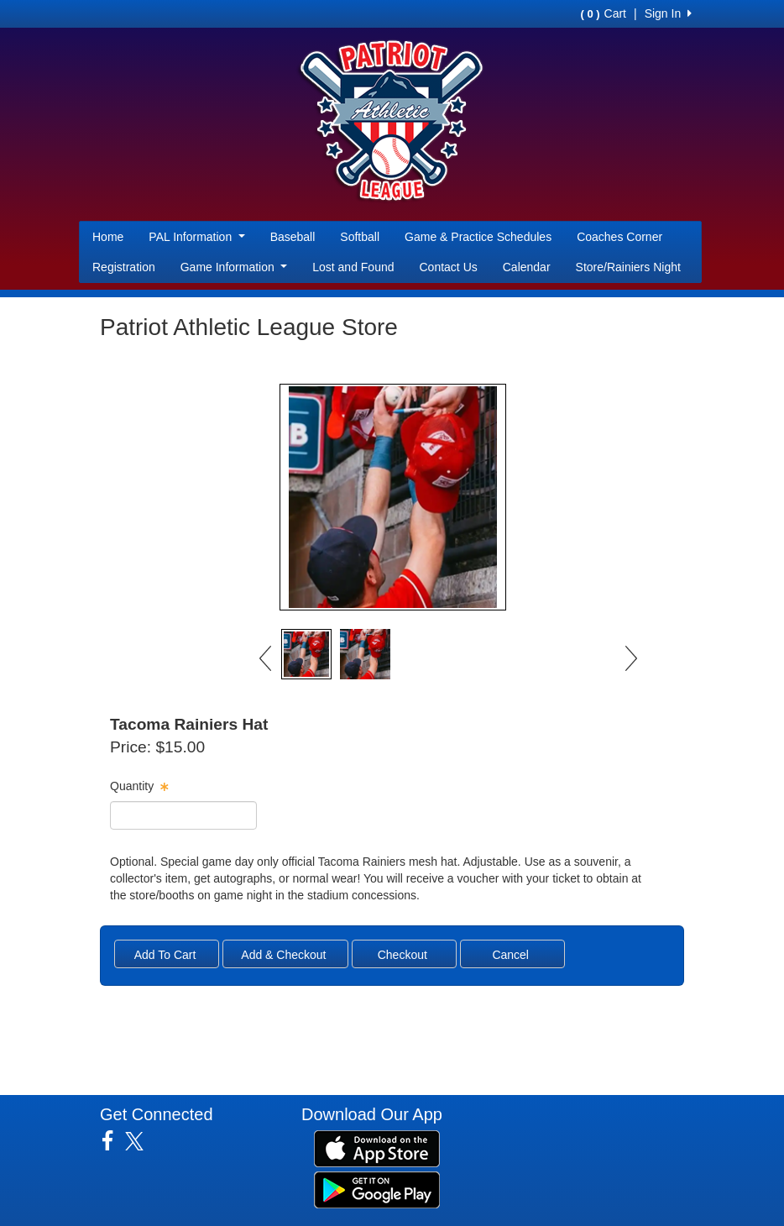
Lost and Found (353, 267)
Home (107, 237)
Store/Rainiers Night (628, 267)
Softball (359, 237)
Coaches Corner (619, 237)
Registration (123, 267)
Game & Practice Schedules (478, 237)
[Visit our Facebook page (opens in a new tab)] (113, 1141)
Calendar (527, 267)
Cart (603, 13)
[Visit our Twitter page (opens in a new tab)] (140, 1141)
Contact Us (449, 267)
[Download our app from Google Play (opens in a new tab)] (377, 1188)
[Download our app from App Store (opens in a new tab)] (377, 1147)
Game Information (234, 267)
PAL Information (196, 237)
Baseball (293, 237)
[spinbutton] (183, 815)
